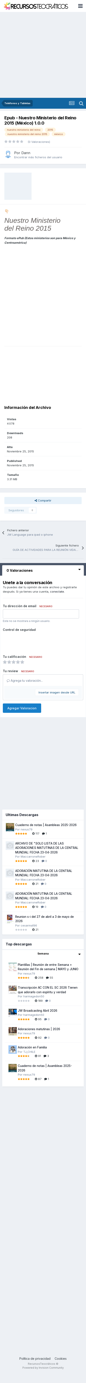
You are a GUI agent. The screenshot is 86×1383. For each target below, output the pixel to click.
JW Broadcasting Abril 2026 (37, 1010)
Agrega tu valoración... (25, 680)
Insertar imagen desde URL (57, 692)
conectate (57, 591)
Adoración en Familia (32, 1047)
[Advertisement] (41, 55)
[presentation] (36, 641)
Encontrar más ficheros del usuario (38, 157)
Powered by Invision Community (43, 1367)
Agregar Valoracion (22, 708)
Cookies (61, 1358)
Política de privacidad (35, 1358)
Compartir (43, 500)
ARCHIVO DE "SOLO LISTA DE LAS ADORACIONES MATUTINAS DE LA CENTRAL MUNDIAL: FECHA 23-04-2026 (46, 848)
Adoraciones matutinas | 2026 (39, 1029)
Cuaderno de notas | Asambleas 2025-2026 (46, 825)
